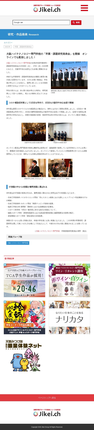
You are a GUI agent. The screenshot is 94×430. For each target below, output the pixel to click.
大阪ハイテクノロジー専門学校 (18, 63)
